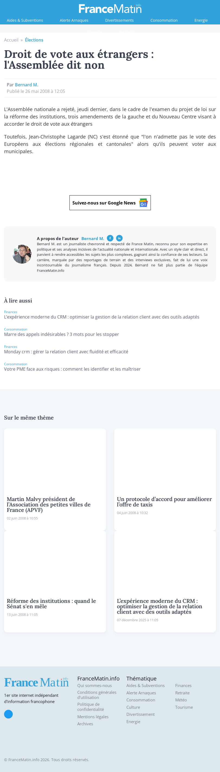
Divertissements (119, 20)
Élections (34, 40)
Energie (201, 20)
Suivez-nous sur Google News (110, 202)
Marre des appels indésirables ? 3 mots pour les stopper (61, 334)
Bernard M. (26, 85)
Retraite (126, 31)
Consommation (164, 20)
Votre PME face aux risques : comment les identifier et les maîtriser (72, 369)
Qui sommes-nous (94, 685)
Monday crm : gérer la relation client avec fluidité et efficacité (66, 352)
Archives (85, 723)
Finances (94, 31)
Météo (181, 699)
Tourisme (184, 707)
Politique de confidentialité (90, 707)
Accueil (11, 40)
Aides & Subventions (25, 20)
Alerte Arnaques (74, 20)
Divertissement (140, 714)
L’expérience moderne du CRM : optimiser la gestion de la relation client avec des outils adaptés (101, 317)
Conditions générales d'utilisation (96, 695)
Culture (133, 707)
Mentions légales (93, 716)
